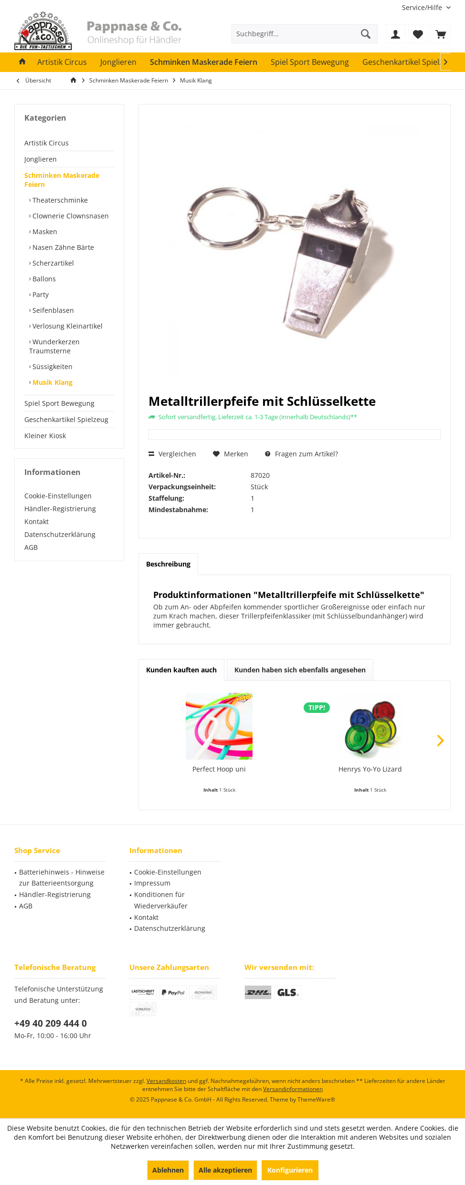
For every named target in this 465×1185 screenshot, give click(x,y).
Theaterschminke (59, 200)
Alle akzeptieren (225, 1170)
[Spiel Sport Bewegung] (310, 62)
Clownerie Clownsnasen (70, 215)
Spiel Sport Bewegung (59, 403)
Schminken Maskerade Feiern (61, 180)
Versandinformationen (293, 1089)
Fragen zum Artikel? (301, 453)
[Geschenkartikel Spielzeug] (409, 62)
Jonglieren (40, 159)
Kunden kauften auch (181, 669)
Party (40, 294)
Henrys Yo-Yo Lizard (370, 768)
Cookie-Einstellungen (58, 495)
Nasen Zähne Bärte (62, 247)
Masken (44, 231)
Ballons (43, 278)
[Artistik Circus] (62, 62)
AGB (31, 547)
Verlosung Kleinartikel (67, 325)
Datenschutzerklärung (59, 534)
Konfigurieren (290, 1170)
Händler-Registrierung (60, 508)
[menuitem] (423, 7)
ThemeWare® (316, 1099)
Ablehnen (168, 1170)
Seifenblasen (52, 310)
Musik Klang (52, 382)
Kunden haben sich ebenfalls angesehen (300, 669)
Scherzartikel (52, 263)
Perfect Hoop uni (219, 768)
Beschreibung (168, 563)
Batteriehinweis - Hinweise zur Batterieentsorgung (62, 877)
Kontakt (36, 521)
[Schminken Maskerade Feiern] (203, 62)
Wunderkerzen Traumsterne (54, 346)
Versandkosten (166, 1081)
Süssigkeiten (52, 366)
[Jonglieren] (118, 62)
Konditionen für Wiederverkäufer (161, 900)
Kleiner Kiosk (45, 435)
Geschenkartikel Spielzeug (66, 419)
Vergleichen (172, 453)
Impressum (152, 882)
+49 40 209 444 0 (50, 1023)
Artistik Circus (46, 142)
